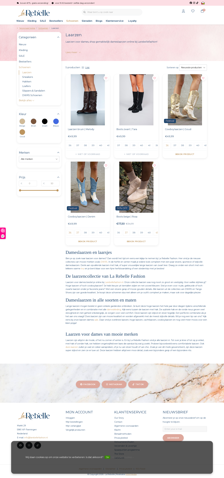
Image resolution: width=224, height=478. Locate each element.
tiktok (138, 384)
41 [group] (108, 145)
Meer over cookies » (122, 457)
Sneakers (27, 77)
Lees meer (73, 52)
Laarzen (55, 28)
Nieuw (20, 21)
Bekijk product (184, 154)
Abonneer (173, 438)
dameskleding (114, 309)
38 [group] (85, 145)
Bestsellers (56, 21)
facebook (88, 384)
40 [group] (100, 145)
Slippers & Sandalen (33, 90)
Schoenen (72, 21)
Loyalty (132, 21)
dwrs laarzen (72, 347)
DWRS (104, 262)
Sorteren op (173, 67)
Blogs (99, 21)
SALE (43, 21)
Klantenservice (115, 21)
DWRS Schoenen (32, 95)
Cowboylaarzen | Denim (81, 216)
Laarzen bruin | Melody (81, 129)
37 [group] (77, 145)
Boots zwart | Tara (126, 129)
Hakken (26, 81)
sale (96, 320)
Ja (107, 457)
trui (82, 268)
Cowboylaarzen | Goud (178, 129)
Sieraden (87, 21)
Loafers (26, 86)
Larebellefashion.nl (114, 282)
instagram (114, 384)
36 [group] (70, 145)
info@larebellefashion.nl (36, 437)
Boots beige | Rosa (126, 216)
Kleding (32, 21)
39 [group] (93, 145)
